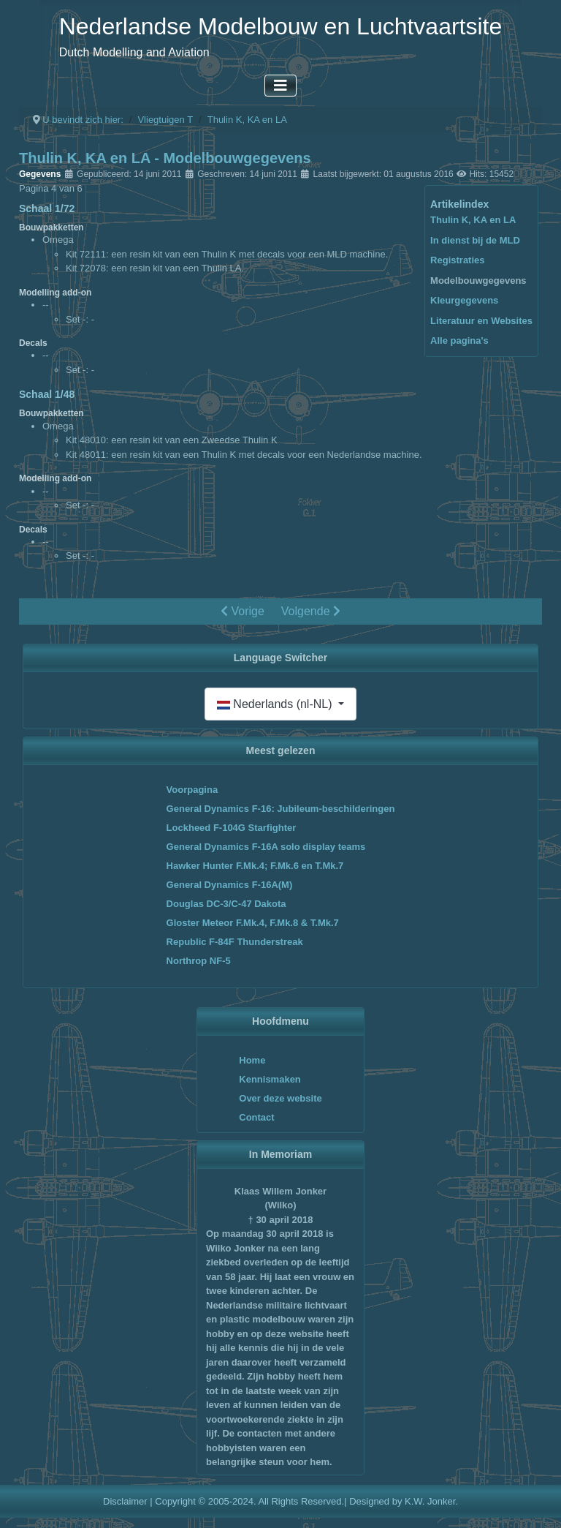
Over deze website (280, 1098)
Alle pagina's (459, 340)
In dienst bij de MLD (475, 240)
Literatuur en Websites (481, 320)
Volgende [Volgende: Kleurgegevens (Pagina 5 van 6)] (310, 611)
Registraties (457, 260)
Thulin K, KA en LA (473, 219)
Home (252, 1060)
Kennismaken (270, 1079)
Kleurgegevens (464, 300)
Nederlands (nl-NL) (276, 704)
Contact (256, 1117)
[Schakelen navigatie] (280, 86)
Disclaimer (125, 1501)
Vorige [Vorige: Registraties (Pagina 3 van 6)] (242, 611)
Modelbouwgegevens (478, 280)
